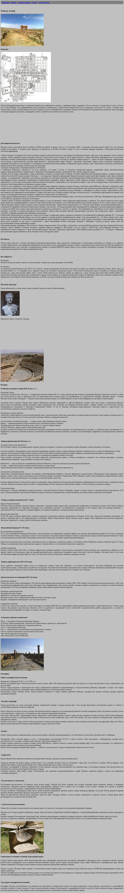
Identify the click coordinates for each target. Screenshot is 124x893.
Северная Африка (24, 2)
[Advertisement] (52, 128)
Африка (13, 2)
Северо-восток (44, 2)
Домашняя (5, 2)
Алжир (34, 2)
